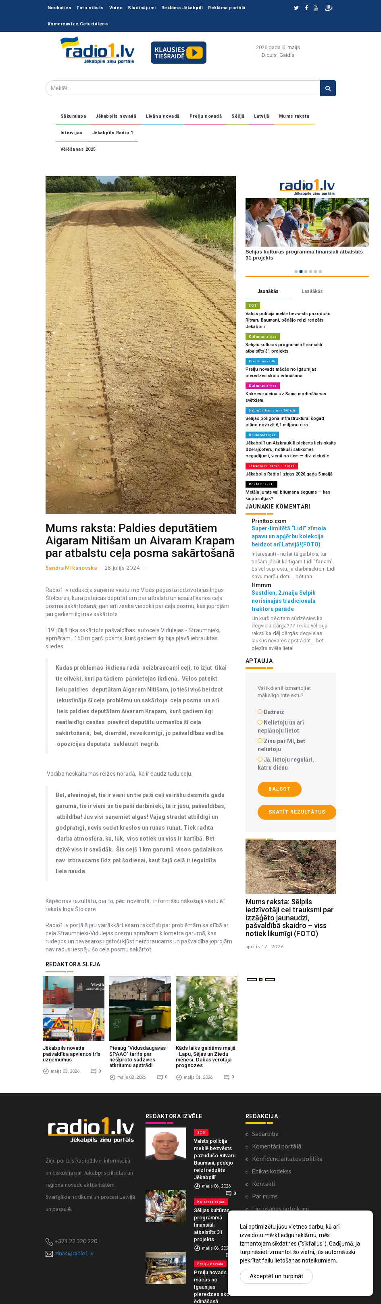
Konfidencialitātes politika (287, 1154)
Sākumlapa (73, 116)
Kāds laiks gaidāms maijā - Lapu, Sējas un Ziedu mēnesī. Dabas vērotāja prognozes (205, 1053)
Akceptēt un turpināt (276, 1276)
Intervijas (71, 132)
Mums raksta (294, 116)
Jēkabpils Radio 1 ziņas (272, 466)
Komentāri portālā (277, 1142)
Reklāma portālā (227, 7)
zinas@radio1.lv (74, 1249)
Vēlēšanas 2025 (78, 149)
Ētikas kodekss (271, 1167)
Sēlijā (237, 116)
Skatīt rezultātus (297, 812)
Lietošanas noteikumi (280, 1204)
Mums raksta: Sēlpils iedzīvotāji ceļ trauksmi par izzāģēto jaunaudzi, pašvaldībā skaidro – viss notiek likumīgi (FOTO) (290, 918)
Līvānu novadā (163, 116)
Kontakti (263, 1179)
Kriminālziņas (262, 435)
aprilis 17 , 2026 (265, 946)
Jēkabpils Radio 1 (112, 132)
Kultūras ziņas (263, 336)
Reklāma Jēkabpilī (182, 7)
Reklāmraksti (261, 484)
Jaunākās (268, 291)
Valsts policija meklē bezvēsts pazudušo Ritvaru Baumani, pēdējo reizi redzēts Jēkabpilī (288, 320)
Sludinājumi (142, 7)
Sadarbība (265, 1129)
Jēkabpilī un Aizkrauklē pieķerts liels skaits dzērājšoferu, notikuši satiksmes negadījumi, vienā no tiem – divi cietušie (291, 449)
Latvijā (261, 116)
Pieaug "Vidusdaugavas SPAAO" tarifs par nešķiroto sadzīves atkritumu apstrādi (137, 1053)
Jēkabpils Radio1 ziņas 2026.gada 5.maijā (289, 474)
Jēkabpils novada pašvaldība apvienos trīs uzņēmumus (71, 1050)
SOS (253, 305)
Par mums (265, 1192)
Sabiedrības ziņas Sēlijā (272, 410)
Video (116, 7)
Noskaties (60, 7)
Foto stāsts (90, 7)
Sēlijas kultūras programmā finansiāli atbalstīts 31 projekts (211, 1220)
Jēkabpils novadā (116, 116)
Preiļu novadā (205, 116)
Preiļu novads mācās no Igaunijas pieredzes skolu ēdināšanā (213, 1282)
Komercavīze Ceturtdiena (78, 24)
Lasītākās (312, 291)
